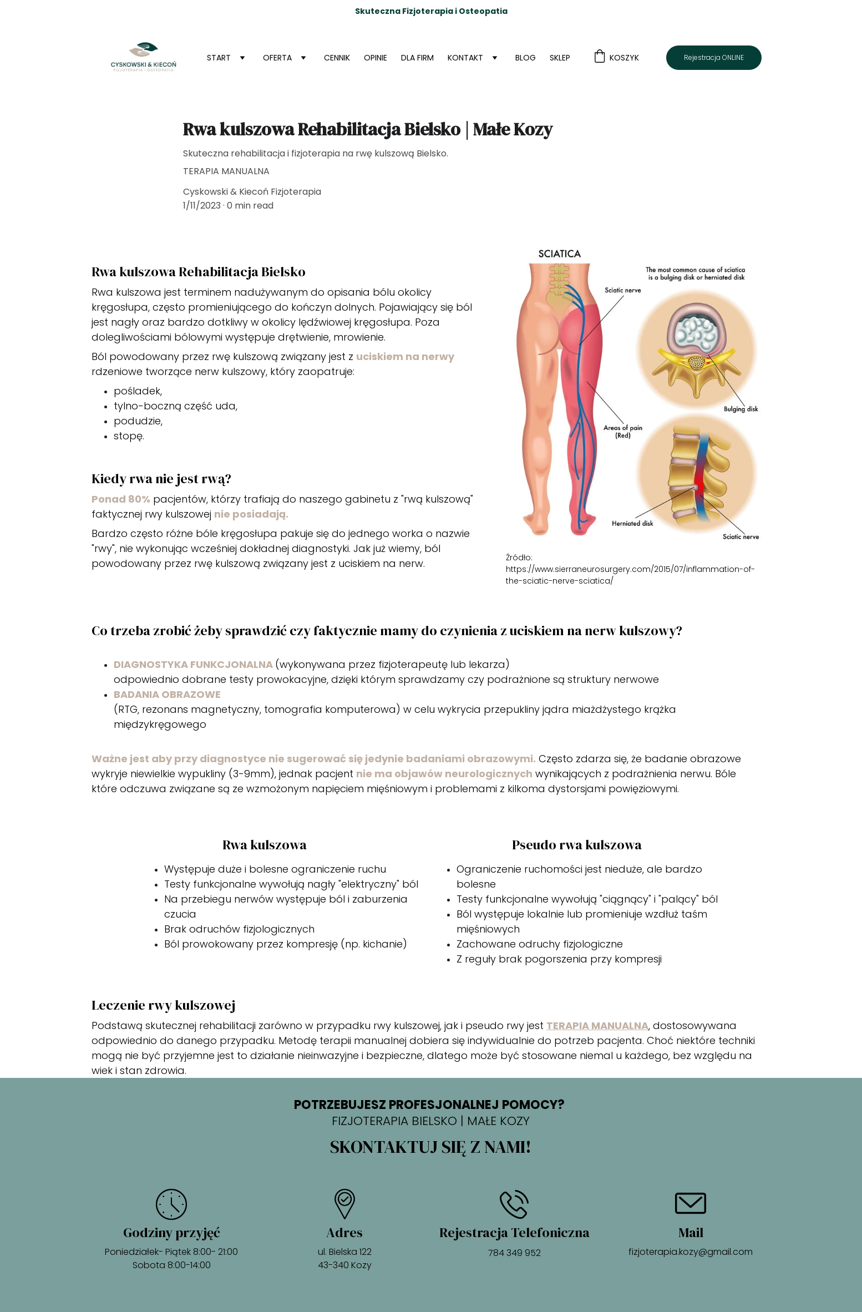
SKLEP (560, 58)
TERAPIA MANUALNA (597, 1025)
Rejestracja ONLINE (714, 57)
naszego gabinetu (345, 499)
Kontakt (465, 58)
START (219, 58)
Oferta (277, 58)
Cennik (337, 58)
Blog (525, 58)
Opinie (375, 58)
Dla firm (417, 58)
